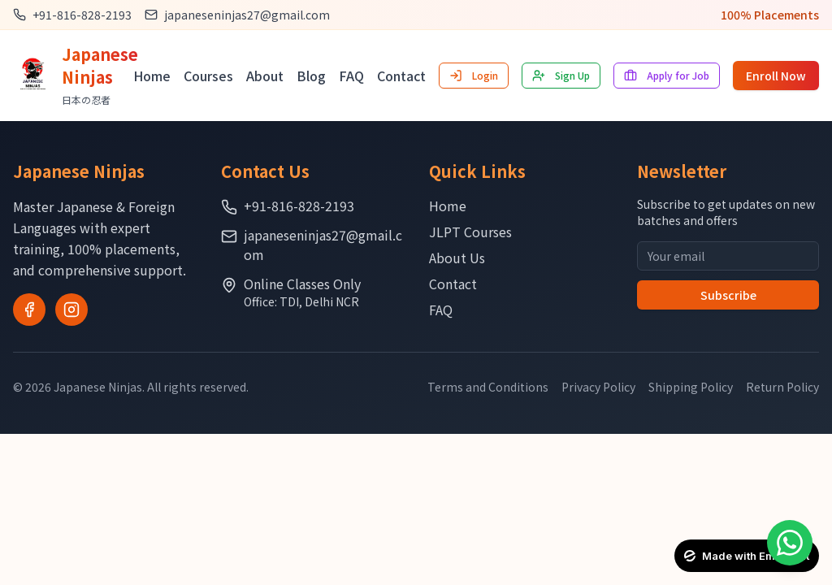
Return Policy (782, 387)
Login (473, 75)
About (265, 75)
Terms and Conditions (487, 387)
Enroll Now (776, 75)
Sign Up (561, 75)
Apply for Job (666, 75)
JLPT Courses (470, 231)
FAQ (351, 75)
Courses (208, 75)
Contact (401, 75)
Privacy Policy (598, 387)
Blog (311, 75)
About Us (457, 257)
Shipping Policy (690, 387)
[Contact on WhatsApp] (789, 543)
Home (152, 75)
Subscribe (728, 295)
